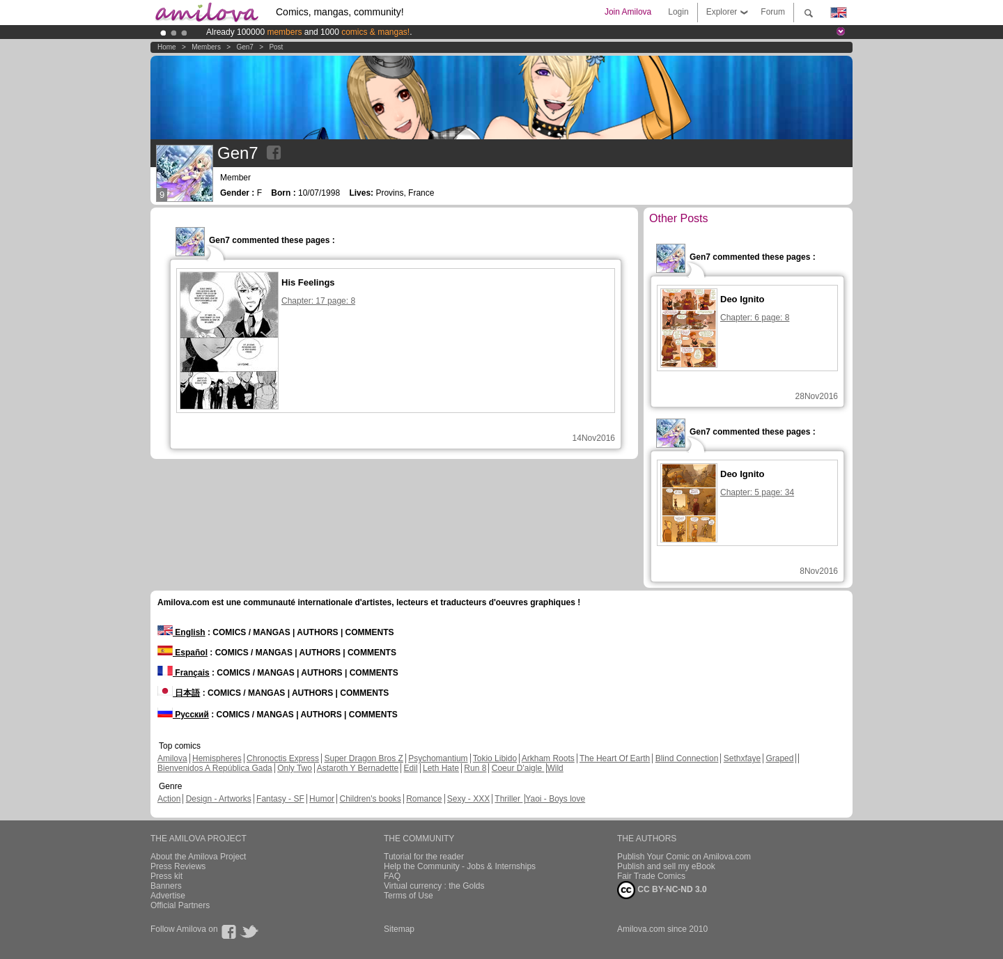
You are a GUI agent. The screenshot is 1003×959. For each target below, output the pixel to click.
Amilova (172, 758)
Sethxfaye (742, 758)
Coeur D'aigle (518, 768)
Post (276, 47)
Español (182, 652)
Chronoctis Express (283, 758)
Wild (555, 768)
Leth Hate (441, 768)
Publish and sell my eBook (666, 866)
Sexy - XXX (468, 799)
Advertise (167, 895)
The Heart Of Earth (615, 758)
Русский (183, 714)
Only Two (294, 768)
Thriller (508, 799)
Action (168, 799)
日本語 (178, 693)
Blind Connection (687, 758)
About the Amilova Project (198, 856)
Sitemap (399, 929)
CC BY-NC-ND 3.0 (662, 890)
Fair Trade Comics (651, 876)
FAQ (392, 876)
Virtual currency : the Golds (434, 886)
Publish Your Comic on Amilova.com (684, 856)
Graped (779, 758)
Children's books (370, 799)
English (181, 632)
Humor (321, 799)
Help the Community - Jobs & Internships (460, 866)
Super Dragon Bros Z (363, 758)
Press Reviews (177, 866)
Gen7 (244, 47)
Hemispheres (217, 758)
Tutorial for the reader (424, 856)
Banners (166, 886)
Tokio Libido (495, 758)
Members (206, 47)
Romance (424, 799)
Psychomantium (437, 758)
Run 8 (475, 768)
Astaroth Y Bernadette (358, 768)
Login (678, 12)
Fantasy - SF (280, 799)
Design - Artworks (218, 799)
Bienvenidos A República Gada (214, 768)
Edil (411, 768)
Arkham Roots (548, 758)
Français (183, 673)
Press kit (166, 876)
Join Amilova (628, 12)
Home (166, 47)
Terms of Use (408, 895)
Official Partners (180, 905)
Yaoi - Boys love (555, 799)
